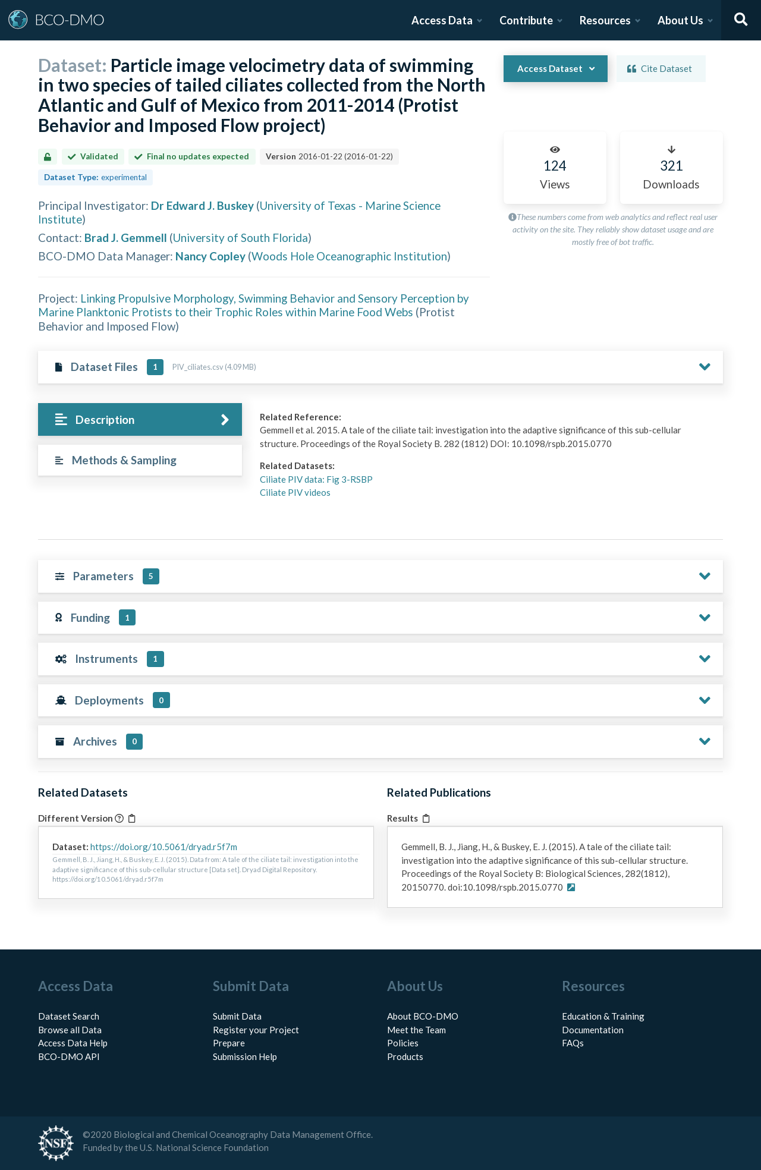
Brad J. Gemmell (125, 237)
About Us (680, 20)
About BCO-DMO (422, 1016)
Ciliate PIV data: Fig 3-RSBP (316, 479)
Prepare (229, 1042)
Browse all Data (70, 1029)
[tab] (140, 419)
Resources (605, 20)
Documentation (593, 1029)
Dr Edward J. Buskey (202, 205)
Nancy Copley (210, 256)
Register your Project (256, 1029)
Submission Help (245, 1056)
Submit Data (237, 1016)
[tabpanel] (488, 459)
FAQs (573, 1042)
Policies (403, 1042)
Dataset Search (68, 1016)
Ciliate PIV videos (295, 492)
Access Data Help (73, 1042)
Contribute (526, 20)
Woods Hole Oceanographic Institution (349, 256)
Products (405, 1056)
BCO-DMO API (69, 1056)
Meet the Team (416, 1029)
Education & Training (603, 1016)
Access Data (442, 20)
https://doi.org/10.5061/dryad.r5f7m (163, 846)
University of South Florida (240, 237)
